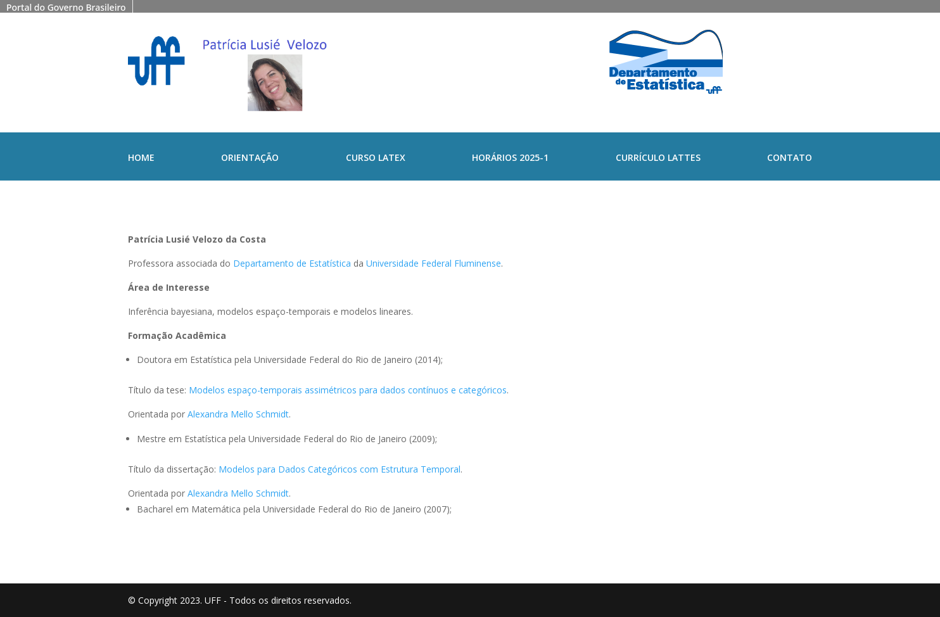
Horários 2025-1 (510, 158)
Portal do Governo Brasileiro (66, 7)
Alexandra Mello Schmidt (238, 414)
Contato (789, 158)
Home (141, 158)
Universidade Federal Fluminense (433, 263)
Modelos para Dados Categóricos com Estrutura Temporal (339, 469)
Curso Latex (375, 158)
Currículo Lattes (658, 158)
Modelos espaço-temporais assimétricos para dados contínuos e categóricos (348, 390)
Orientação (250, 158)
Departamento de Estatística (292, 263)
